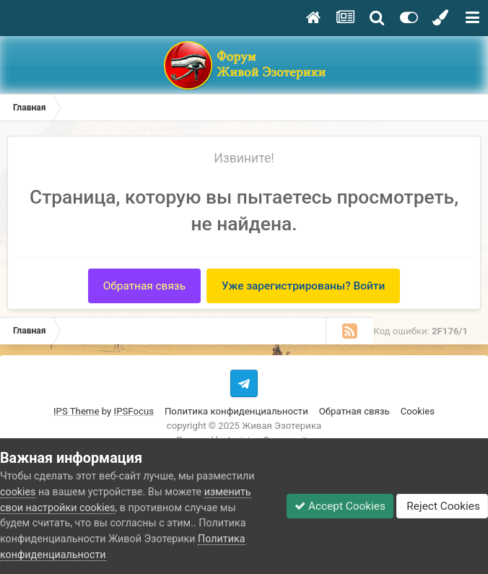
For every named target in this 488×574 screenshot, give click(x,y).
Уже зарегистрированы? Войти (303, 285)
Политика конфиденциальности (236, 411)
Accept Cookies (340, 505)
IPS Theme (76, 411)
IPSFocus (134, 411)
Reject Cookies (442, 506)
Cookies (418, 411)
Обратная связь (144, 285)
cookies (17, 491)
